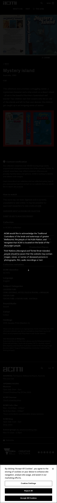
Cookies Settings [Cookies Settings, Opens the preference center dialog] (28, 483)
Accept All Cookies (28, 498)
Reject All (28, 491)
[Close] (53, 469)
